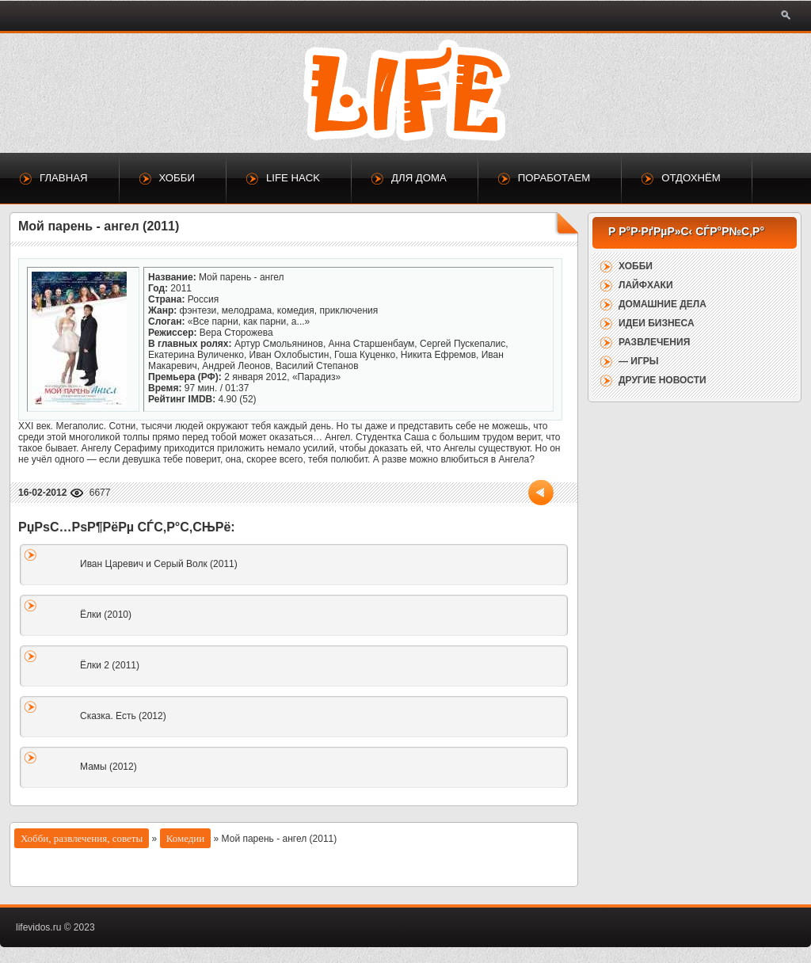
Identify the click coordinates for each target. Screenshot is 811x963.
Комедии (185, 838)
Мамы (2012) (108, 766)
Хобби (177, 178)
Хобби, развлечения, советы (82, 838)
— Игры (639, 361)
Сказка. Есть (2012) (123, 715)
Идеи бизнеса (657, 323)
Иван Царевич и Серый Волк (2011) (159, 563)
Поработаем (554, 178)
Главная (64, 178)
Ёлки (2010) (105, 614)
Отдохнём (691, 178)
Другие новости (662, 380)
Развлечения (654, 342)
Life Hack (293, 178)
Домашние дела (662, 304)
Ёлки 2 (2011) (109, 665)
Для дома (419, 178)
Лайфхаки (646, 285)
